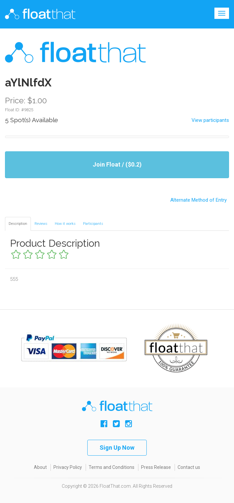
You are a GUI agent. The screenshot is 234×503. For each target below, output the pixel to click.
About (40, 467)
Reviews (41, 224)
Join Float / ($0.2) (117, 164)
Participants (93, 224)
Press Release (156, 467)
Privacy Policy (67, 467)
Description (18, 224)
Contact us (189, 467)
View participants (210, 120)
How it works (65, 224)
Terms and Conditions (111, 467)
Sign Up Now (117, 447)
